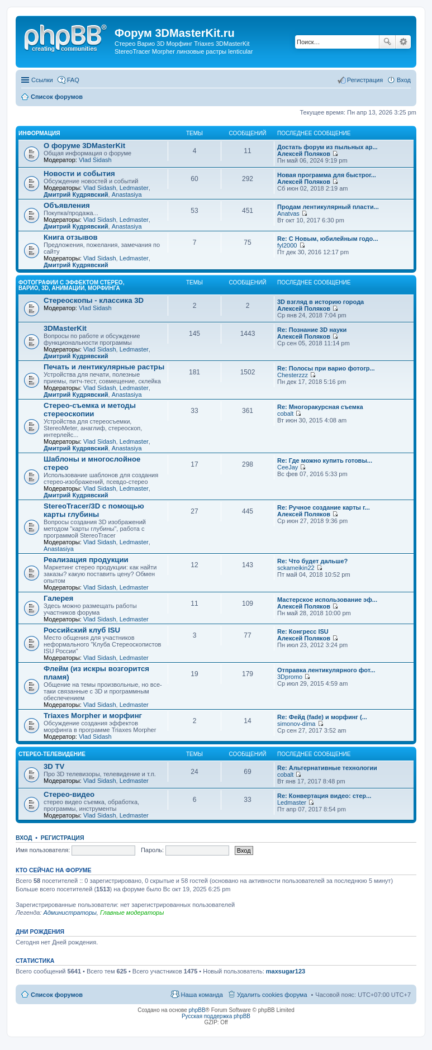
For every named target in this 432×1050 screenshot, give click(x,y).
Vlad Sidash (95, 159)
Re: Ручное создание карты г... (323, 507)
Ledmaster (134, 187)
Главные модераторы (132, 912)
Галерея (58, 598)
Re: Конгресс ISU (303, 631)
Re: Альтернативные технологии (327, 767)
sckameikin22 (296, 567)
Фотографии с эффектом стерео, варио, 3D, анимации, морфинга (71, 285)
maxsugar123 (285, 971)
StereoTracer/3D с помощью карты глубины (94, 510)
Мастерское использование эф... (327, 599)
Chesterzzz (292, 375)
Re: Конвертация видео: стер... (324, 795)
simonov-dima (296, 723)
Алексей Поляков (303, 153)
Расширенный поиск (403, 42)
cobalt (285, 413)
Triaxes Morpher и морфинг (93, 715)
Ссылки (42, 80)
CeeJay (287, 467)
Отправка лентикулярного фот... (326, 670)
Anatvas (288, 213)
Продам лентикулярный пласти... (328, 206)
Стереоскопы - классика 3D (94, 300)
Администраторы (69, 912)
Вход (24, 837)
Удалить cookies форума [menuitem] (272, 994)
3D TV (54, 766)
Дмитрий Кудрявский (76, 194)
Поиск (387, 42)
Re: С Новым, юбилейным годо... (327, 238)
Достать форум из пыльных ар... (327, 147)
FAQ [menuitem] (73, 80)
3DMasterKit (65, 328)
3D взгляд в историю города (320, 301)
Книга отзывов (71, 237)
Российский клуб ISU (82, 630)
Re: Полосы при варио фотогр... (326, 368)
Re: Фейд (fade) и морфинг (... (322, 717)
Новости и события (79, 173)
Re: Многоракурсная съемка (320, 406)
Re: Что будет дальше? (312, 561)
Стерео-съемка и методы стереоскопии (90, 409)
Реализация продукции (86, 559)
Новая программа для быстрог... (326, 175)
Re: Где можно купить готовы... (324, 460)
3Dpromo (289, 676)
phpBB (197, 1010)
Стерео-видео (69, 794)
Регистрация (62, 837)
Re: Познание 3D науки (311, 329)
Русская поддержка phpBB (216, 1016)
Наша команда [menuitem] (201, 994)
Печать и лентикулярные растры (104, 367)
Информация (39, 133)
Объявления (67, 205)
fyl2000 (287, 245)
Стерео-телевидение (52, 754)
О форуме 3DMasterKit (84, 145)
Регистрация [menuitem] (365, 80)
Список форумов (57, 994)
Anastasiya (127, 194)
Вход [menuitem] (404, 80)
